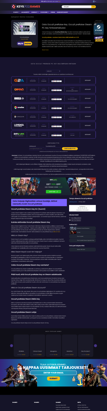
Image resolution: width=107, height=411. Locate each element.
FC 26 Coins (45, 12)
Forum (53, 12)
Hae (93, 7)
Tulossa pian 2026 (61, 389)
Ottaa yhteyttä (82, 389)
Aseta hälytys (69, 148)
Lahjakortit (25, 12)
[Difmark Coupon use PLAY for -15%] (53, 178)
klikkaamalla (56, 216)
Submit (53, 362)
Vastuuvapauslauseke (84, 394)
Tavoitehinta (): (50, 146)
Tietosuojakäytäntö (83, 396)
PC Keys (16, 12)
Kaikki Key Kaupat (62, 12)
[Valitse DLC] (53, 71)
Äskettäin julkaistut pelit (63, 391)
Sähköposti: (32, 146)
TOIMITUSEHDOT (82, 398)
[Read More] (68, 50)
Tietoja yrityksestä (83, 391)
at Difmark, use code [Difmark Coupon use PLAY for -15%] (51, 1)
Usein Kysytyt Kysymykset (63, 394)
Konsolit (34, 12)
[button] (11, 329)
